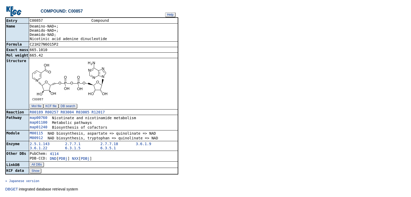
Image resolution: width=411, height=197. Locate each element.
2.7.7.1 (72, 144)
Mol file (36, 106)
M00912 (36, 138)
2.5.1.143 (40, 144)
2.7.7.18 (109, 144)
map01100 (38, 123)
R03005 (82, 113)
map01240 (38, 127)
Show (35, 171)
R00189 (36, 113)
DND (53, 159)
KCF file (51, 106)
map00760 (38, 118)
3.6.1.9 (143, 144)
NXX (75, 159)
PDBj (63, 159)
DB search (68, 106)
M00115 (36, 134)
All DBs (36, 165)
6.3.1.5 (72, 148)
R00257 (51, 113)
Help (170, 15)
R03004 (67, 113)
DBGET (11, 190)
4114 (54, 154)
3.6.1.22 (38, 148)
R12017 (98, 113)
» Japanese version (22, 181)
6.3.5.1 (108, 148)
